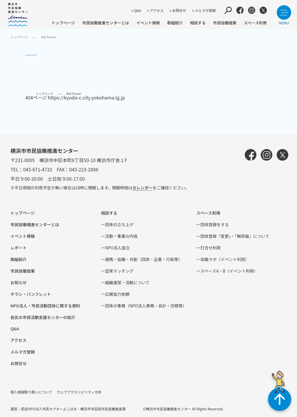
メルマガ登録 (205, 10)
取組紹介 (175, 23)
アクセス (156, 10)
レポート (18, 248)
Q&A (137, 10)
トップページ (63, 23)
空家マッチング (119, 271)
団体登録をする (214, 224)
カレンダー (142, 188)
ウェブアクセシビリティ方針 (79, 391)
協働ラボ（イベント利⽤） (224, 259)
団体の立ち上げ (119, 224)
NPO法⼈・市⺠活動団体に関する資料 (45, 306)
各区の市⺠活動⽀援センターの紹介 (42, 317)
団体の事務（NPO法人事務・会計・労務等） (145, 306)
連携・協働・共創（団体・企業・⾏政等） (143, 259)
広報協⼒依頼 (117, 294)
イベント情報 (148, 23)
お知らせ (18, 282)
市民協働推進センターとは (105, 23)
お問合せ (179, 10)
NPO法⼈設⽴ (117, 248)
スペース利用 (255, 23)
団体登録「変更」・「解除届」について (234, 236)
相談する (198, 23)
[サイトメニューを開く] (284, 15)
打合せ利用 (210, 248)
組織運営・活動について (127, 282)
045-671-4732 (37, 169)
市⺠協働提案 (225, 23)
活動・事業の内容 (121, 236)
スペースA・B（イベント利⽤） (229, 271)
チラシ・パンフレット (30, 294)
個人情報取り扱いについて (31, 391)
